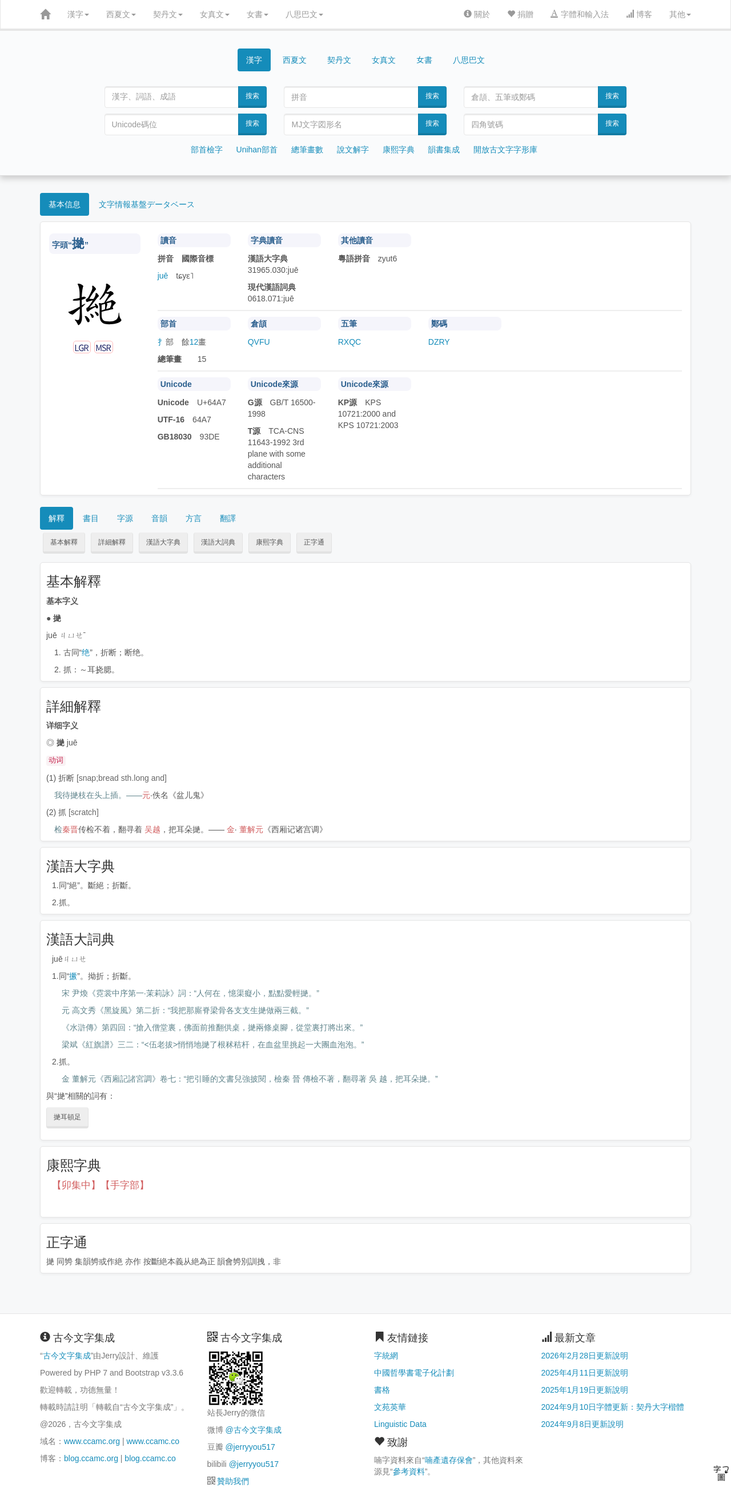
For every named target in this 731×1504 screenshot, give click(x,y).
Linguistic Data (400, 1424)
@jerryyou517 (250, 1446)
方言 (194, 518)
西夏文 (121, 14)
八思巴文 (304, 14)
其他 (680, 14)
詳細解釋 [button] (112, 542)
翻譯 (228, 518)
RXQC (349, 341)
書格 (382, 1389)
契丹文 (168, 14)
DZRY (439, 341)
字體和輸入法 (580, 14)
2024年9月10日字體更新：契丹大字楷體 (613, 1407)
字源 (125, 518)
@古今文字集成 (253, 1429)
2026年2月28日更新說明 (585, 1355)
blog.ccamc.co (149, 1458)
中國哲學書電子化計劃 (414, 1372)
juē (163, 275)
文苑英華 (390, 1407)
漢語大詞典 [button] (218, 542)
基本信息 (65, 204)
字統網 (386, 1355)
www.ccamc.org (92, 1441)
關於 (477, 14)
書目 (91, 518)
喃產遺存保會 (449, 1460)
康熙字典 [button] (269, 542)
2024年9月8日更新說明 (582, 1424)
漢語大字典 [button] (163, 542)
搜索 (252, 96)
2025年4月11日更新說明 (585, 1372)
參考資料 (409, 1471)
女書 (257, 14)
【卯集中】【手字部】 (100, 1185)
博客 (639, 14)
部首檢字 (207, 149)
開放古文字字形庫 (505, 149)
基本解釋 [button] (64, 542)
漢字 (78, 14)
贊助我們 (233, 1481)
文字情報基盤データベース (147, 204)
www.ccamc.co (152, 1441)
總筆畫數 (307, 149)
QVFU (259, 341)
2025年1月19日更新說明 (585, 1389)
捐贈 (520, 14)
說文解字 (353, 149)
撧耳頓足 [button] (67, 1117)
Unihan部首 (257, 149)
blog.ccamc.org (91, 1458)
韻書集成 (444, 149)
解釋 (57, 518)
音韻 (159, 518)
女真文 (215, 14)
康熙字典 (399, 149)
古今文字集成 (67, 1355)
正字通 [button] (314, 542)
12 (194, 341)
